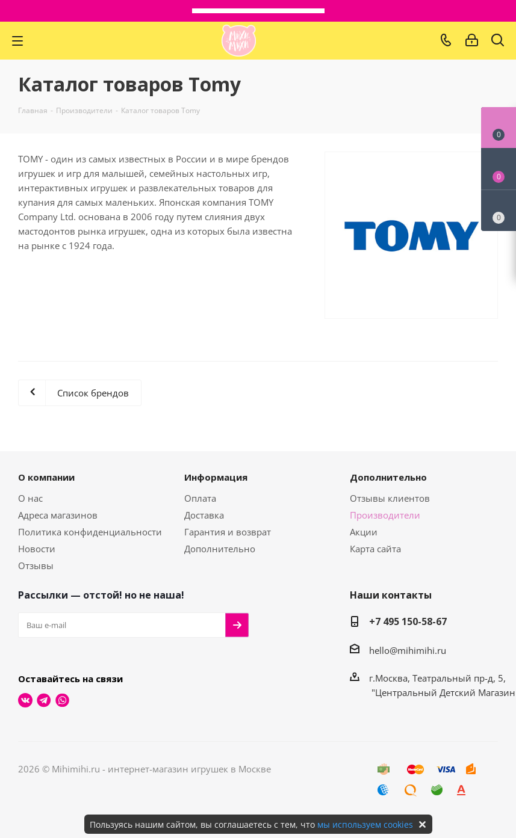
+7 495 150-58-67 (408, 621)
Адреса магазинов (58, 515)
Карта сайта (375, 549)
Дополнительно (219, 549)
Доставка (204, 515)
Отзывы (36, 565)
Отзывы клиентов (390, 498)
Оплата (200, 498)
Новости (36, 549)
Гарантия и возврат (227, 532)
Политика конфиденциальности (90, 532)
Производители (385, 515)
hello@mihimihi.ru (407, 650)
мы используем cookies (365, 824)
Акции (364, 532)
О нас (30, 498)
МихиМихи (238, 41)
